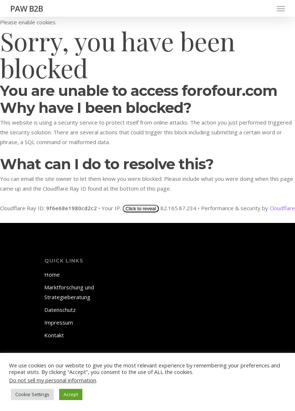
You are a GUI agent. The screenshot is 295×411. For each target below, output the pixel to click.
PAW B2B (26, 8)
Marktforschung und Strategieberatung (69, 292)
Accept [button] (70, 394)
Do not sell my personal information (52, 380)
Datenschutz (60, 309)
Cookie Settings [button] (32, 394)
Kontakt (54, 335)
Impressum (58, 322)
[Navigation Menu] (281, 8)
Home (52, 274)
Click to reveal (141, 208)
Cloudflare (282, 208)
